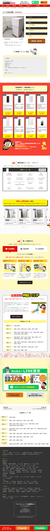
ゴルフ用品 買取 (13, 487)
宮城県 (17, 426)
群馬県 (22, 332)
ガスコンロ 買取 (26, 477)
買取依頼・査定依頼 (36, 41)
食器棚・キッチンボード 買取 (36, 482)
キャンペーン (17, 502)
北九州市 (14, 449)
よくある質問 (25, 495)
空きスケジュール (40, 502)
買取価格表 (7, 7)
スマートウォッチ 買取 (31, 471)
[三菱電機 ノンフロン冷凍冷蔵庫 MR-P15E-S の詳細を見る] (25, 213)
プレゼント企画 (10, 502)
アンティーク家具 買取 (7, 484)
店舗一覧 (40, 495)
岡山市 (25, 346)
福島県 (31, 426)
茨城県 (15, 332)
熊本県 (28, 449)
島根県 (18, 346)
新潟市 (18, 337)
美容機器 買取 (18, 477)
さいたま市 (30, 332)
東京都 (41, 332)
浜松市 (21, 338)
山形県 (28, 426)
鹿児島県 (43, 449)
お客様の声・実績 (11, 497)
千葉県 (34, 332)
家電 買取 (4, 468)
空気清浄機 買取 (33, 477)
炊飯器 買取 (12, 474)
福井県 (29, 337)
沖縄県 (47, 449)
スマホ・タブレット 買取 (13, 471)
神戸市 (41, 341)
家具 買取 (4, 481)
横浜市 (19, 333)
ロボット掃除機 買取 (16, 476)
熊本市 (32, 449)
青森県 (10, 426)
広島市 (32, 346)
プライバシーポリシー (17, 458)
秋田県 (24, 426)
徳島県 (15, 350)
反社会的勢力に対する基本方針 (8, 460)
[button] (46, 217)
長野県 (36, 337)
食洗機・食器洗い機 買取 (20, 474)
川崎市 (22, 333)
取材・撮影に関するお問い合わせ (33, 460)
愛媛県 (22, 350)
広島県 (29, 346)
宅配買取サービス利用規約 (25, 497)
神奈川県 (15, 333)
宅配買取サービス (22, 494)
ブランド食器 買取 (34, 487)
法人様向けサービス (35, 497)
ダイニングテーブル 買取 (24, 482)
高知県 (26, 350)
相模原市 (26, 333)
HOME (3, 5)
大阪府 (29, 341)
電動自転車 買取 (25, 476)
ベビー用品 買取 (5, 487)
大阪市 (32, 341)
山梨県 (33, 337)
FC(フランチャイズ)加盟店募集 (20, 460)
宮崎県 (39, 449)
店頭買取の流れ (30, 494)
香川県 (18, 350)
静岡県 (15, 338)
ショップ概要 (9, 458)
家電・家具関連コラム (25, 502)
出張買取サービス (14, 494)
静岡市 (18, 338)
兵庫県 (38, 341)
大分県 (35, 449)
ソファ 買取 (5, 482)
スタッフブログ (5, 503)
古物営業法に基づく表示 (38, 458)
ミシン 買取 (40, 477)
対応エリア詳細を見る (16, 316)
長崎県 (25, 449)
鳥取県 (15, 346)
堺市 (35, 341)
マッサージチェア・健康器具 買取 (9, 477)
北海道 (15, 325)
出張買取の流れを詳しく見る (25, 282)
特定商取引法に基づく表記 (27, 458)
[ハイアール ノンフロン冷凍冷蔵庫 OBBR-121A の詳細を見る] (11, 213)
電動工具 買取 (19, 487)
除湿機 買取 (40, 476)
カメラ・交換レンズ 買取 (30, 474)
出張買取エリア (18, 495)
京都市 (25, 341)
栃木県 (18, 332)
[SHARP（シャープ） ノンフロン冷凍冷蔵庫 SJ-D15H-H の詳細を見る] (38, 213)
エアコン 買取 (19, 469)
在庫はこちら (33, 502)
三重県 (15, 341)
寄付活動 (11, 503)
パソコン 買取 (5, 471)
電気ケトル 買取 (5, 474)
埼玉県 (26, 332)
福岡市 (18, 449)
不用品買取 (5, 495)
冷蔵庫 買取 (5, 469)
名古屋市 (29, 338)
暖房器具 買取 (26, 469)
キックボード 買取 (33, 476)
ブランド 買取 (26, 487)
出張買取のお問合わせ (33, 495)
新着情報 (4, 502)
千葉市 (37, 332)
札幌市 (18, 325)
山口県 (36, 346)
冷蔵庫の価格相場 (21, 7)
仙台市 (21, 426)
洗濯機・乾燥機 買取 (12, 469)
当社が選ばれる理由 (6, 494)
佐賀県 (21, 449)
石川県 (25, 337)
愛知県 (25, 338)
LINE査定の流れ (37, 494)
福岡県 (10, 449)
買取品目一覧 (5, 466)
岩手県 (14, 426)
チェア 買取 (16, 482)
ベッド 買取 (11, 482)
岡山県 (22, 346)
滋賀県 (18, 341)
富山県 (22, 337)
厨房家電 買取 (5, 479)
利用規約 (17, 497)
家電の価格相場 (14, 7)
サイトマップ (5, 461)
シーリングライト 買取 (35, 469)
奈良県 (15, 343)
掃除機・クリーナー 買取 (7, 476)
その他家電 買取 (12, 479)
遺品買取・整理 (11, 495)
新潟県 (15, 337)
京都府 (22, 341)
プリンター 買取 (22, 471)
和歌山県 (19, 343)
